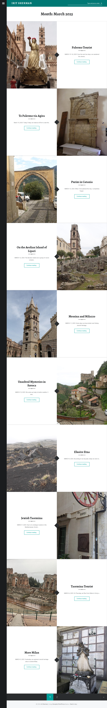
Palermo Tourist (82, 47)
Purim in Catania (82, 182)
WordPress (61, 704)
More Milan (31, 653)
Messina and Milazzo (82, 316)
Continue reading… (83, 61)
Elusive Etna (82, 452)
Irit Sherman (44, 704)
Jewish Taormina (31, 518)
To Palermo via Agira (32, 116)
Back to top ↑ (74, 704)
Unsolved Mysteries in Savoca (32, 383)
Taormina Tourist (82, 586)
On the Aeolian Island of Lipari (32, 249)
